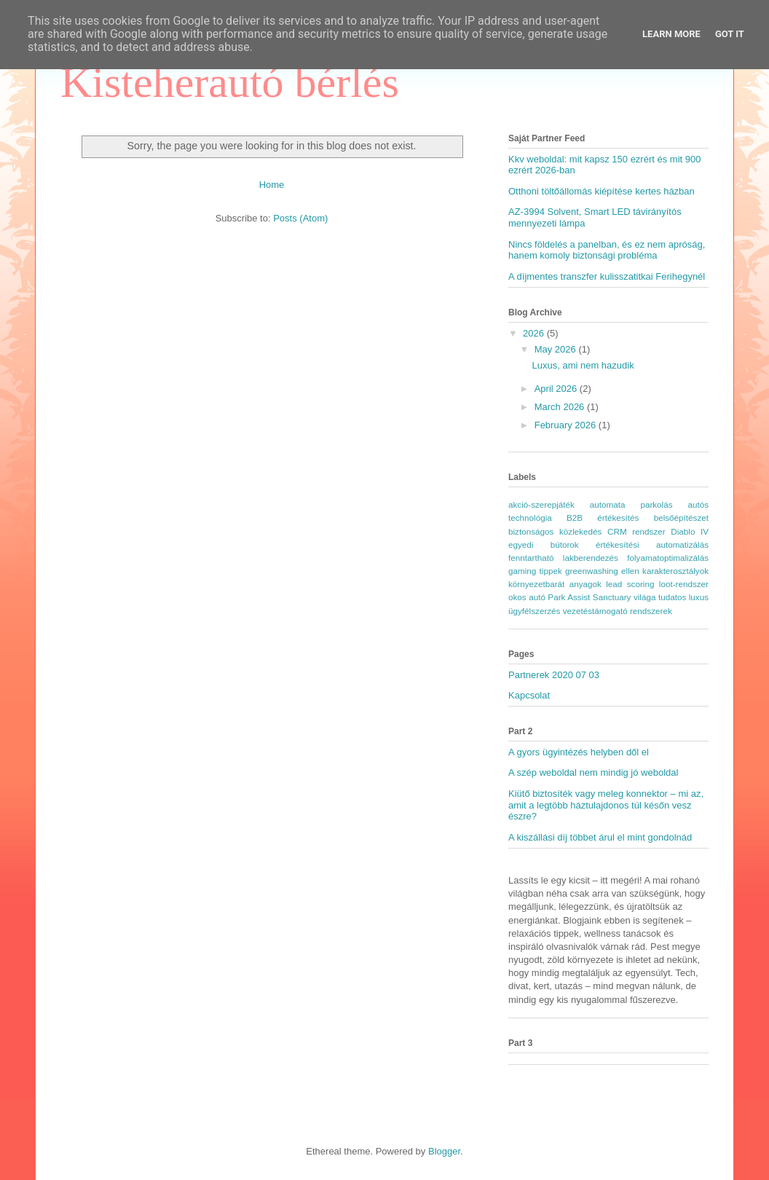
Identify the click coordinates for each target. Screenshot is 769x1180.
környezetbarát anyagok (555, 584)
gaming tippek (535, 570)
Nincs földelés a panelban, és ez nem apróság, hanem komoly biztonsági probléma (606, 250)
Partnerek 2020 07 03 (553, 674)
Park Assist (569, 597)
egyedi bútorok (543, 544)
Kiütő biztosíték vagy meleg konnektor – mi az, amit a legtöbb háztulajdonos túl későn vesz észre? (605, 805)
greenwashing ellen (602, 570)
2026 (535, 333)
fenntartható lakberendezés (563, 557)
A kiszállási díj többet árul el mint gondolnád (600, 837)
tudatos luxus (683, 597)
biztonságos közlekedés (555, 531)
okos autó (526, 597)
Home (272, 184)
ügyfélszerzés (534, 610)
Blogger (444, 1151)
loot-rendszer (684, 584)
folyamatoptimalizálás (668, 557)
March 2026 (561, 406)
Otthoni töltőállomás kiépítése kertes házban (601, 191)
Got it (729, 33)
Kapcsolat (529, 695)
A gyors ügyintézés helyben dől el (578, 752)
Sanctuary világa (624, 597)
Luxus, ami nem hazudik (583, 365)
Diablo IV (690, 531)
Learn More (671, 33)
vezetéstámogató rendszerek (617, 610)
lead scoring (630, 584)
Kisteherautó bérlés (229, 82)
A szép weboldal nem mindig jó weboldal (593, 772)
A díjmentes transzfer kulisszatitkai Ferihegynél (606, 276)
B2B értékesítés (603, 517)
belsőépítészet (681, 517)
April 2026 (557, 388)
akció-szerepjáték (541, 504)
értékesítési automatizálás (652, 544)
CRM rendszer (636, 531)
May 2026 (557, 349)
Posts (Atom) (300, 218)
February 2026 (567, 425)
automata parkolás (631, 504)
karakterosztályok (675, 570)
